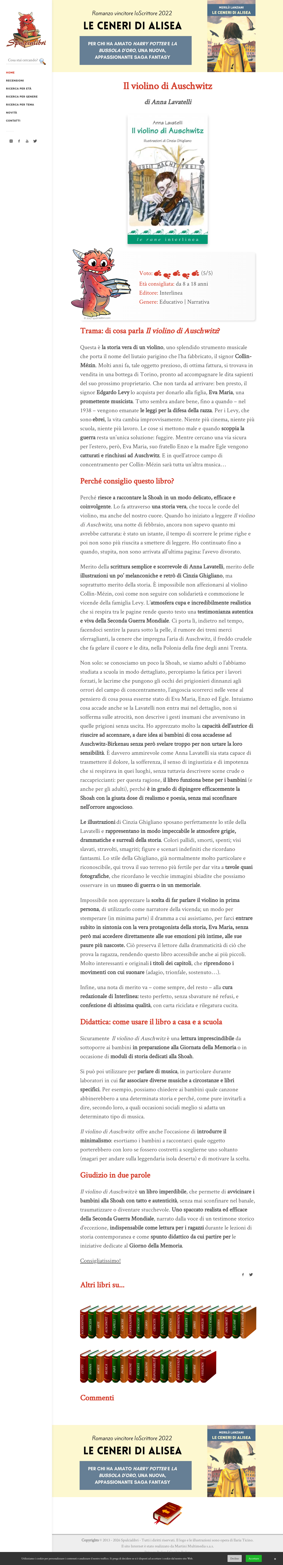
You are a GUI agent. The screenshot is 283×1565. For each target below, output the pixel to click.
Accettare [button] (254, 1558)
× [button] (275, 1559)
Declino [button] (234, 1558)
